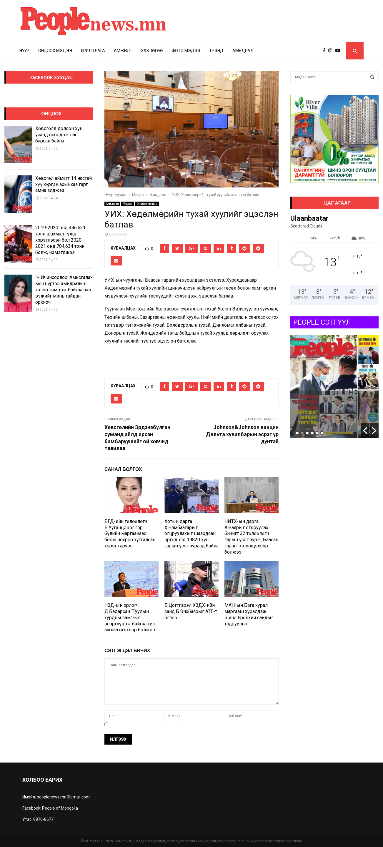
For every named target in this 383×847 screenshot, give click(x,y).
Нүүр (24, 50)
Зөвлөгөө (152, 50)
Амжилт (123, 50)
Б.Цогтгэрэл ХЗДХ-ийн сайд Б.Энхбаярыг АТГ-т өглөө (190, 611)
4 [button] (312, 433)
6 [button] (322, 433)
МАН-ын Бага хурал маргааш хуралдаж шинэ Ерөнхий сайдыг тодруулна (248, 614)
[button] (365, 430)
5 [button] (317, 433)
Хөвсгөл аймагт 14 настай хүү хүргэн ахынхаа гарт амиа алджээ (63, 184)
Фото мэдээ (186, 50)
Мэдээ (128, 203)
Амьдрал (242, 50)
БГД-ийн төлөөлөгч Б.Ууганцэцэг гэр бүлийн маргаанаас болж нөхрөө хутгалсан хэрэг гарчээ (129, 534)
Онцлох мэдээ (55, 50)
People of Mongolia (60, 808)
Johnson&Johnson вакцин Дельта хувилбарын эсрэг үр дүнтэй (242, 434)
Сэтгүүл (300, 343)
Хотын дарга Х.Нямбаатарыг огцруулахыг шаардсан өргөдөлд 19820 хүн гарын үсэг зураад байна (191, 534)
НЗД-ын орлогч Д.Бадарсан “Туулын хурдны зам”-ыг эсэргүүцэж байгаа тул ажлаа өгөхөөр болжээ (129, 617)
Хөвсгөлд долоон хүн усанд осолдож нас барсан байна (58, 135)
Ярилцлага (93, 50)
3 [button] (307, 433)
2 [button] (302, 433)
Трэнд (216, 50)
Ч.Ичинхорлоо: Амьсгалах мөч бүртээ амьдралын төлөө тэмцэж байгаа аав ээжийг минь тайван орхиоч (64, 290)
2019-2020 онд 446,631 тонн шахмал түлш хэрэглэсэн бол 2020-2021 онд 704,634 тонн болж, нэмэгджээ (60, 240)
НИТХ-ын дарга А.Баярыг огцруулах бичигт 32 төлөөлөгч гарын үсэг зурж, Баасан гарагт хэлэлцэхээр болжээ (251, 537)
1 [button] (297, 433)
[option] (334, 386)
